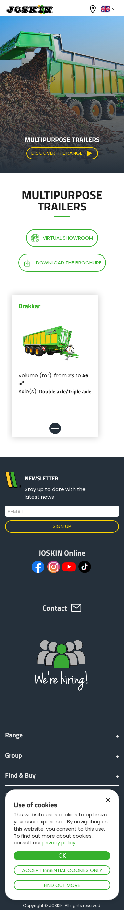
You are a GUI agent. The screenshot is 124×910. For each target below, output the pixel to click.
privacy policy (58, 842)
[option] (55, 374)
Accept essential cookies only (62, 870)
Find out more (62, 885)
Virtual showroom (62, 238)
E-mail (16, 512)
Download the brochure (62, 263)
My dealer (94, 9)
